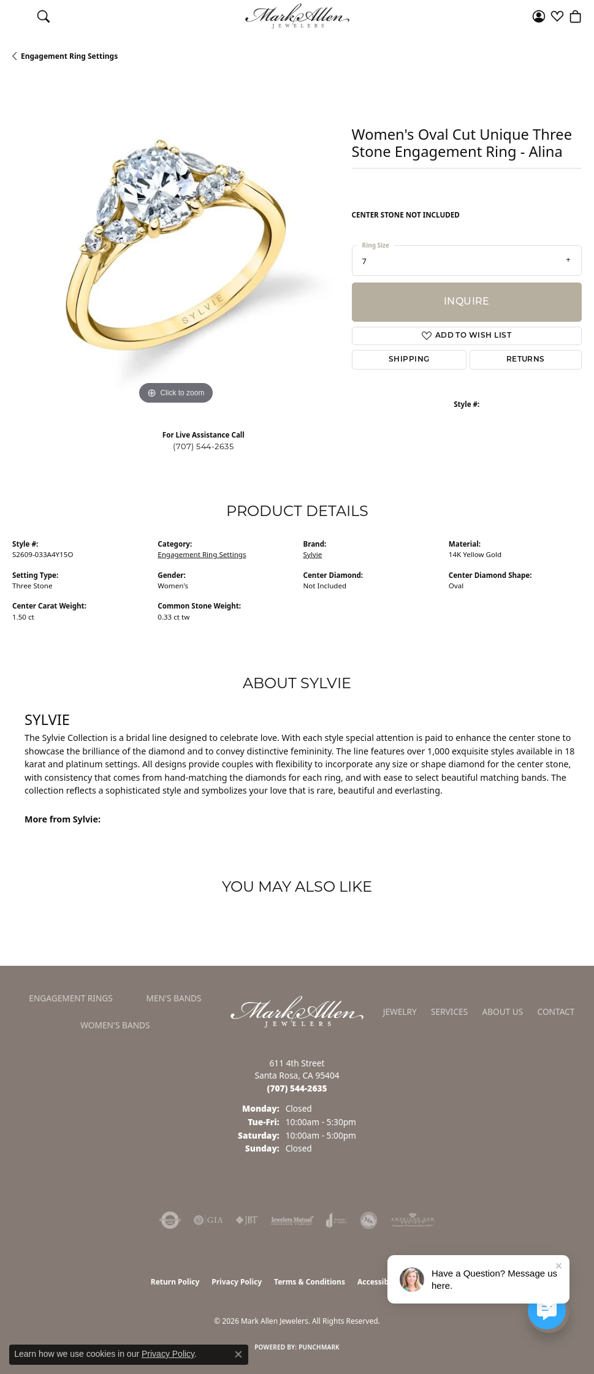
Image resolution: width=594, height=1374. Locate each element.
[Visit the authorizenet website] (170, 1220)
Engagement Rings (71, 998)
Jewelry (400, 1011)
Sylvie (312, 554)
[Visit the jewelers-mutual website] (292, 1220)
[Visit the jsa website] (369, 1220)
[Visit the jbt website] (247, 1220)
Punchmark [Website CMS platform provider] (319, 1347)
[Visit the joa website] (337, 1220)
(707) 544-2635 (203, 447)
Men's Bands (174, 998)
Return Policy (175, 1282)
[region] (176, 244)
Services (449, 1011)
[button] (43, 16)
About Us (502, 1011)
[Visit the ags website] (412, 1220)
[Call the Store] (297, 1088)
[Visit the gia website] (208, 1220)
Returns (525, 359)
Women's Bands (115, 1025)
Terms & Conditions (309, 1282)
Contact (556, 1011)
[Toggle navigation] (18, 16)
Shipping (409, 359)
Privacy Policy (236, 1282)
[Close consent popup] (238, 1354)
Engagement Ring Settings (69, 56)
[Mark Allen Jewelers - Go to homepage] (297, 1010)
